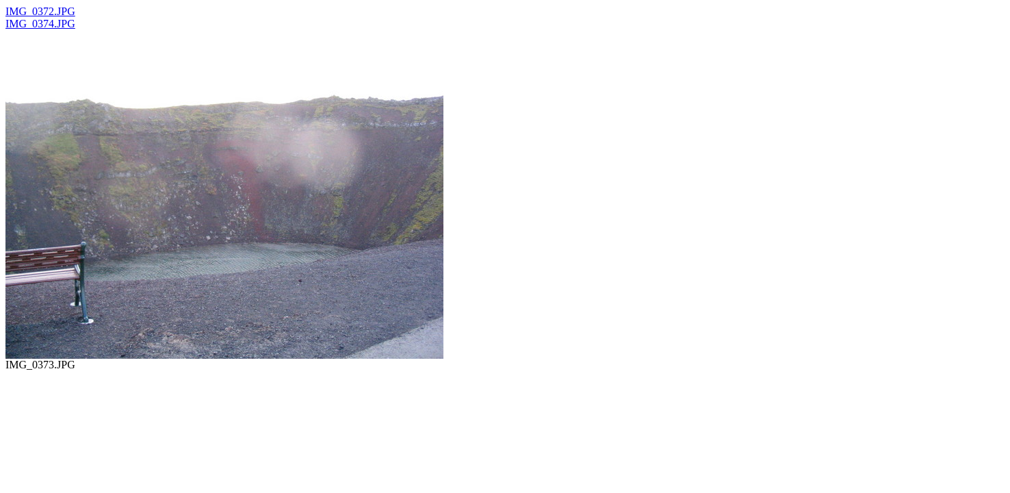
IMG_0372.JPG (40, 11)
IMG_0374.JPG (40, 23)
